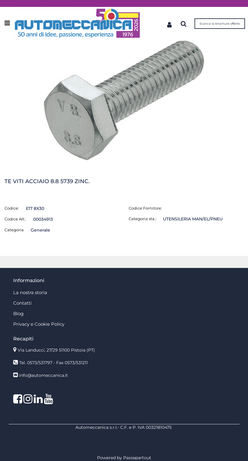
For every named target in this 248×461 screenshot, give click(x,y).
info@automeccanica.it (43, 375)
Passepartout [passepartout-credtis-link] (137, 457)
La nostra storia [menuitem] (30, 292)
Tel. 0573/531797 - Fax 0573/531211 (53, 362)
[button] (124, 100)
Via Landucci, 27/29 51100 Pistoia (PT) (56, 350)
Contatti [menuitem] (22, 303)
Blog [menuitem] (18, 313)
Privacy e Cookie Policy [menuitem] (38, 324)
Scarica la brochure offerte (220, 24)
